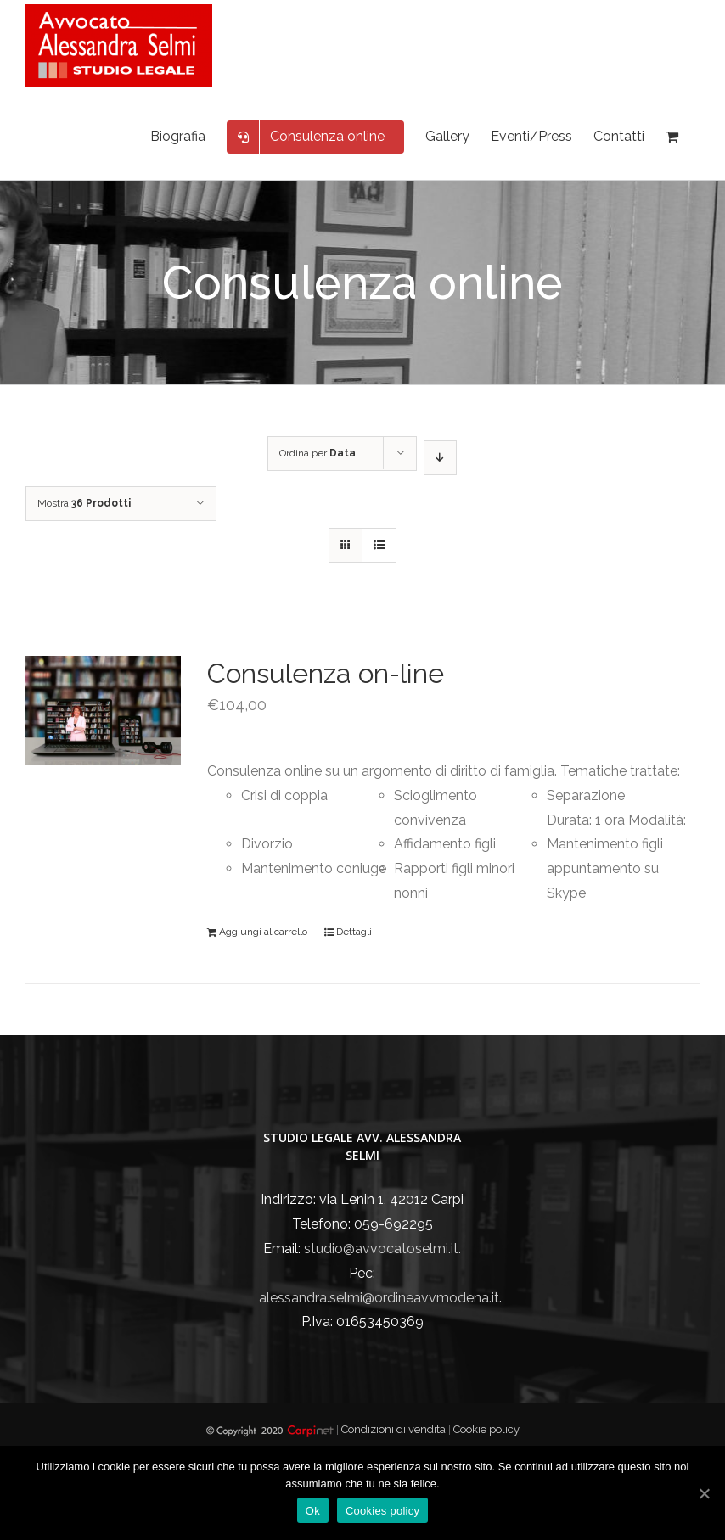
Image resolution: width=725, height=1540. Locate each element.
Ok (313, 1510)
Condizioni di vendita (394, 1429)
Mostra (84, 503)
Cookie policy (486, 1429)
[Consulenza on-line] (103, 710)
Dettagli (354, 932)
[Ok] (703, 1493)
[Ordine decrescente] (440, 457)
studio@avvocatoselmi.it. (382, 1248)
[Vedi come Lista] (379, 545)
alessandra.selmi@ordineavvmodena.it (379, 1298)
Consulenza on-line (325, 673)
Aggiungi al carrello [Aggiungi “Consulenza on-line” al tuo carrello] (263, 932)
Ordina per (317, 453)
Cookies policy (382, 1510)
